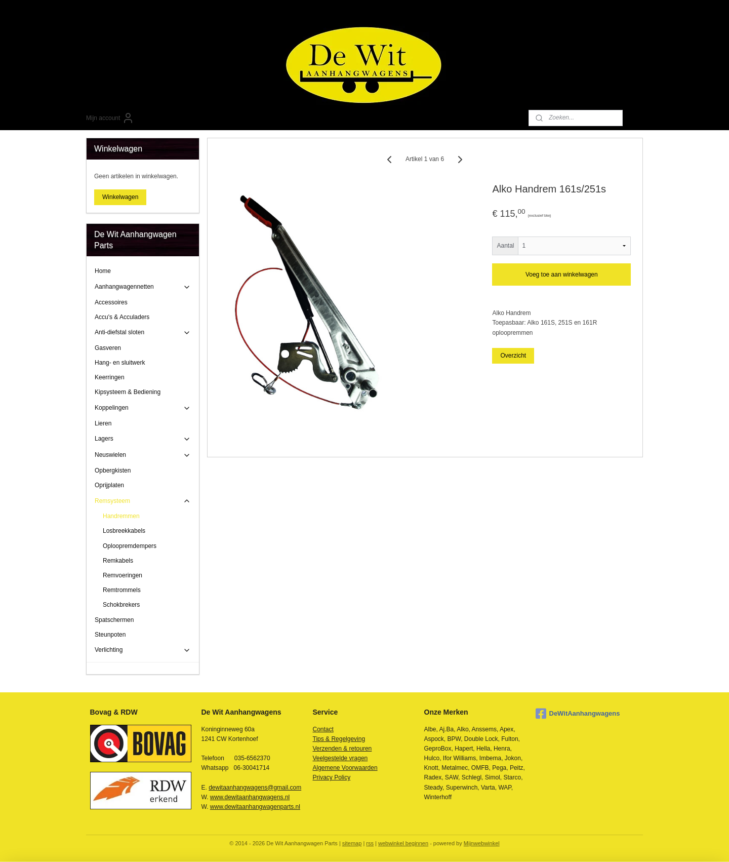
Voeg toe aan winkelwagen (561, 274)
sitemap (352, 843)
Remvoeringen (122, 575)
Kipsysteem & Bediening (127, 392)
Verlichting (143, 650)
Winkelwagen (120, 197)
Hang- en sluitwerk (120, 362)
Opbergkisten (113, 470)
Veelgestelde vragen (340, 758)
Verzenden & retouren (342, 748)
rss (370, 843)
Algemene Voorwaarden (345, 767)
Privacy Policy (332, 777)
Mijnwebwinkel (482, 843)
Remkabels (118, 560)
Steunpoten (110, 634)
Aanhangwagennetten (143, 287)
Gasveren (108, 347)
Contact (323, 729)
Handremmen (121, 516)
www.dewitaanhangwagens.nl (250, 797)
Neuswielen (143, 455)
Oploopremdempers (129, 546)
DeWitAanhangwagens (578, 714)
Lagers (143, 439)
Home (103, 271)
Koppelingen (143, 408)
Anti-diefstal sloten (143, 333)
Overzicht (513, 355)
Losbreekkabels (124, 530)
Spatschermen (114, 619)
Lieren (103, 423)
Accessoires (111, 302)
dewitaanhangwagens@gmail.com (255, 787)
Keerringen (110, 377)
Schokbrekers (121, 604)
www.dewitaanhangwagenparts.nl (255, 806)
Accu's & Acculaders (122, 317)
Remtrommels (122, 590)
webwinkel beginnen (403, 843)
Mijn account (110, 118)
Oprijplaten (109, 485)
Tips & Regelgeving (339, 738)
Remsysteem (143, 501)
